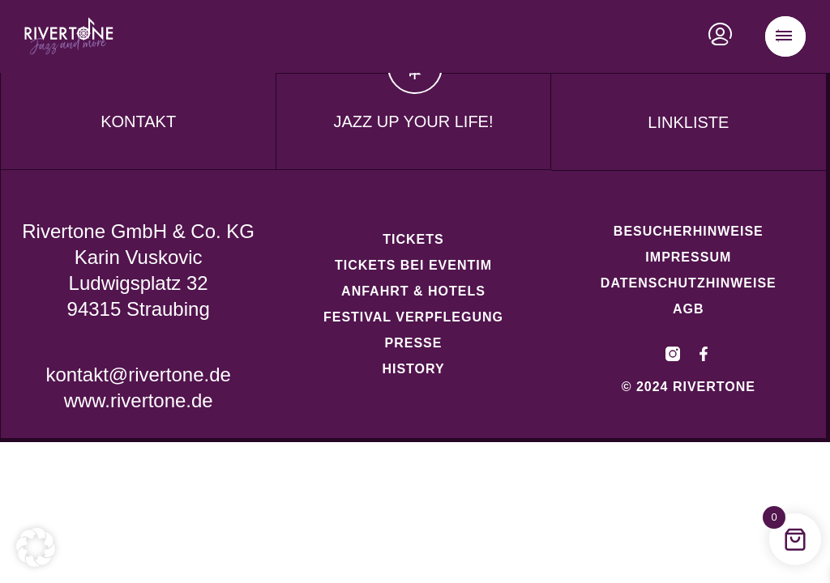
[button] (35, 547)
